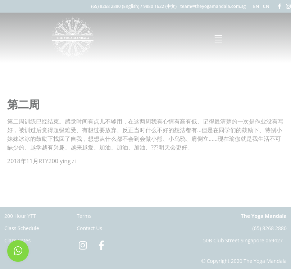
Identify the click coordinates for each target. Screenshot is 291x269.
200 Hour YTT (20, 215)
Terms (84, 215)
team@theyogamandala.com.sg (213, 6)
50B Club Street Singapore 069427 (243, 240)
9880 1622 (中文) (160, 6)
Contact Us (89, 228)
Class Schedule (21, 228)
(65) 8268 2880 (269, 228)
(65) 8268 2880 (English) (115, 6)
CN (266, 6)
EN (256, 6)
